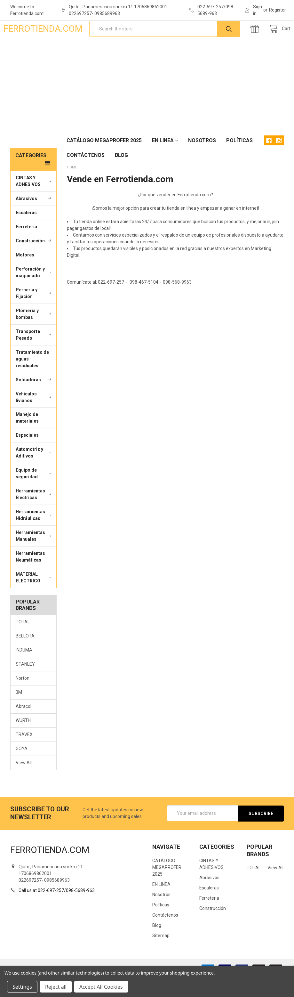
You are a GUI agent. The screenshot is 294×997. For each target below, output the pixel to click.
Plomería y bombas (34, 334)
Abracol (23, 726)
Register (277, 9)
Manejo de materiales (27, 438)
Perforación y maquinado (34, 292)
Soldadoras (34, 399)
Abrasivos (34, 218)
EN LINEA (165, 161)
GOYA (22, 768)
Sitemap (161, 955)
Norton (22, 698)
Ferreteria (26, 246)
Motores (25, 275)
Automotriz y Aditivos (34, 473)
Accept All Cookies (101, 986)
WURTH (23, 740)
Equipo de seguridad (34, 493)
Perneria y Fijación (34, 313)
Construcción (34, 260)
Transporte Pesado (34, 355)
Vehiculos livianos (34, 417)
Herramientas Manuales (34, 556)
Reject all (56, 986)
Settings (22, 986)
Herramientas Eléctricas (34, 514)
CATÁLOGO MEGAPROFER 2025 (104, 161)
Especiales (27, 455)
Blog (121, 175)
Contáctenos (86, 175)
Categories (30, 176)
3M (19, 712)
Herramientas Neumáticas (30, 577)
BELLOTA (25, 656)
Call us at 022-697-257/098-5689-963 (57, 910)
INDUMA (24, 670)
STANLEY (25, 684)
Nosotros (202, 161)
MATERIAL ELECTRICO (34, 598)
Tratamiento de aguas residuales (32, 379)
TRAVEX (24, 754)
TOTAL (23, 641)
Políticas (239, 161)
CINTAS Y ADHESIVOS (34, 201)
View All (24, 782)
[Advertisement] (147, 105)
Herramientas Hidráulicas (34, 535)
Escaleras (26, 232)
